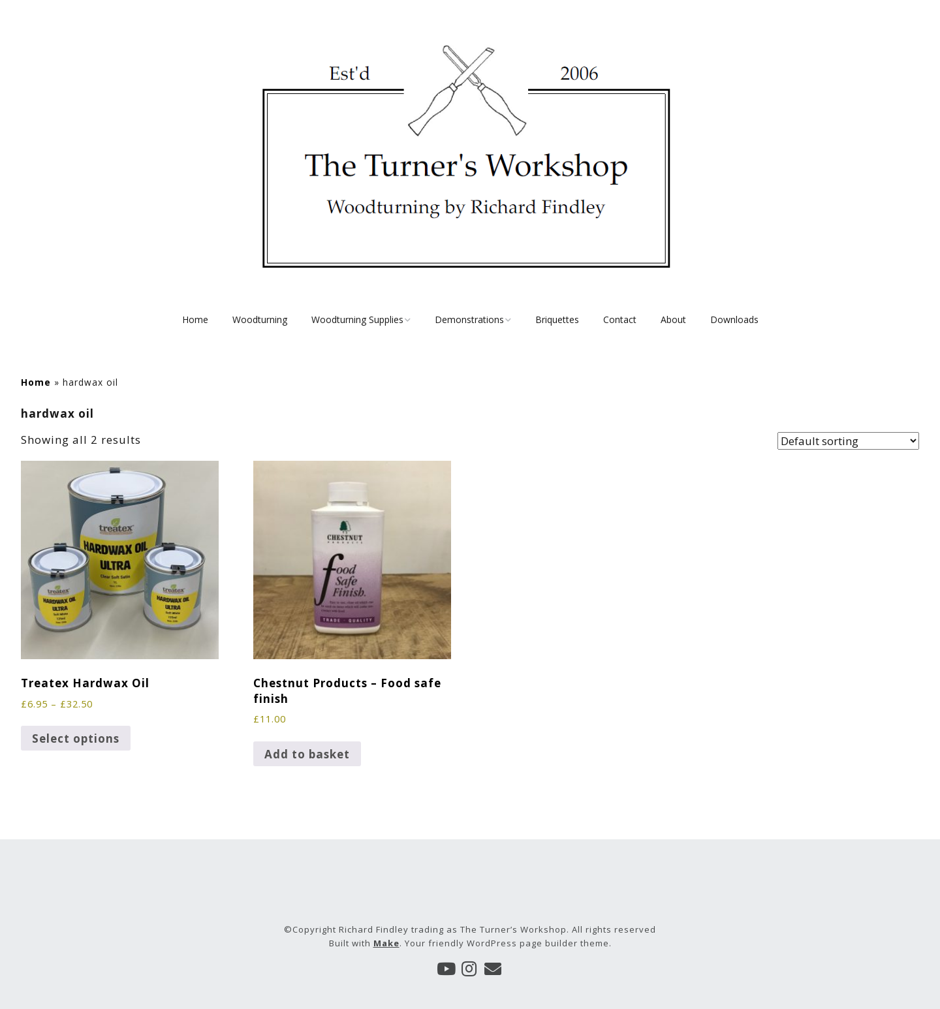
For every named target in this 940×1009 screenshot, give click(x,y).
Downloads (734, 319)
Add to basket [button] (307, 754)
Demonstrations (469, 319)
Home (195, 319)
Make (386, 943)
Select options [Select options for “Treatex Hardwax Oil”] (75, 738)
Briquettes (557, 319)
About (673, 319)
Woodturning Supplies (357, 319)
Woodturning (259, 319)
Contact (619, 319)
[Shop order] (848, 441)
